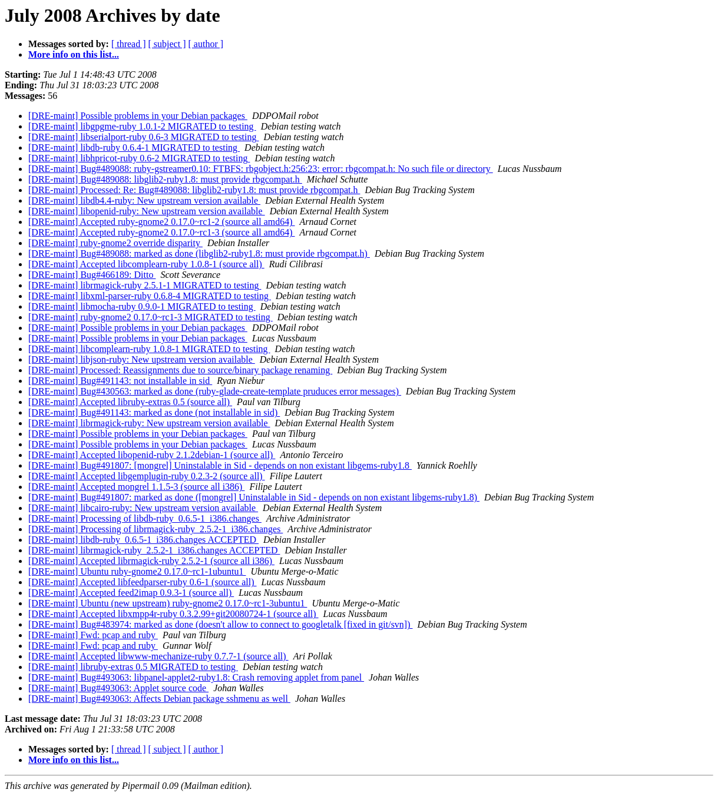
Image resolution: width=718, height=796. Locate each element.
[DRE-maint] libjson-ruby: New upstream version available (141, 359)
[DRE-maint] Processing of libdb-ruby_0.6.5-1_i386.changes (145, 518)
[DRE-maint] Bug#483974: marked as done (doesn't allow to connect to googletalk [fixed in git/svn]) (220, 624)
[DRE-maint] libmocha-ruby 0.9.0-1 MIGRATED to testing (142, 306)
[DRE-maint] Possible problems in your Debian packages (137, 116)
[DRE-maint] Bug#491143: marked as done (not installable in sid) (154, 412)
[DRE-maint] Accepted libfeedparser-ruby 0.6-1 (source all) (142, 582)
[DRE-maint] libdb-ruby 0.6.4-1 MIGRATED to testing (134, 147)
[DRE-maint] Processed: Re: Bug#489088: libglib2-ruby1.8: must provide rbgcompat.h (194, 190)
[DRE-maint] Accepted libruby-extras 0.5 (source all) (130, 402)
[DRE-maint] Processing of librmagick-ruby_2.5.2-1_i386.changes (155, 529)
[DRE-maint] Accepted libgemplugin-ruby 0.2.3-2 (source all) (146, 476)
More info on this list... (73, 54)
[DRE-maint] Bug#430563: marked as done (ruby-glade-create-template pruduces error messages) (214, 391)
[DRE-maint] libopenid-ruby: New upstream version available (146, 211)
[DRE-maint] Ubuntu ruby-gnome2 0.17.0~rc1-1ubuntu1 (137, 571)
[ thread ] (128, 44)
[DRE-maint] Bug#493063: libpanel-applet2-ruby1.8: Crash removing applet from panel (196, 677)
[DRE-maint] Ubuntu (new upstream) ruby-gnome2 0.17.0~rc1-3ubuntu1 (167, 603)
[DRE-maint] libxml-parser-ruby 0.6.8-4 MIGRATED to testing (149, 296)
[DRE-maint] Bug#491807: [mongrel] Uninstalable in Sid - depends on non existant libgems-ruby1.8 (220, 465)
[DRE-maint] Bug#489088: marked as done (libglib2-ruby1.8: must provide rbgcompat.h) (199, 253)
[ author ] (206, 44)
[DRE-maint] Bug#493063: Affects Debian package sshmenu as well (159, 699)
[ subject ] (167, 44)
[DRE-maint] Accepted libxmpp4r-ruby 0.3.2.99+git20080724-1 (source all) (173, 614)
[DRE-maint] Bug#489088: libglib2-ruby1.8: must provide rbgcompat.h (165, 179)
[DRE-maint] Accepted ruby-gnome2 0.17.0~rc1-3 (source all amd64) (161, 232)
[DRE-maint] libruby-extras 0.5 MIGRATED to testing (133, 667)
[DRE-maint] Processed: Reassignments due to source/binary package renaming (180, 370)
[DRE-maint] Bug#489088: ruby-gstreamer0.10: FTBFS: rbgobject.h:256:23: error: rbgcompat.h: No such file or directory (260, 169)
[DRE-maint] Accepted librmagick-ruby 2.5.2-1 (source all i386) (151, 561)
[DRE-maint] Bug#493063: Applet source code (118, 688)
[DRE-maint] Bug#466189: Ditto (91, 275)
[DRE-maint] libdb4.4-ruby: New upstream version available (144, 200)
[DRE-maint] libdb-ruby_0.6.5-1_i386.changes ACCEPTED (143, 540)
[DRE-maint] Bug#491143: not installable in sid (120, 381)
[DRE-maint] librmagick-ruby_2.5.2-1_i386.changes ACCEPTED (154, 550)
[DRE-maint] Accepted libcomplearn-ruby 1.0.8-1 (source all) (146, 264)
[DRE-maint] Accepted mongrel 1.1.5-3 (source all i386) (136, 487)
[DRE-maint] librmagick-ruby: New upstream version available (149, 423)
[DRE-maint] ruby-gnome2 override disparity (115, 243)
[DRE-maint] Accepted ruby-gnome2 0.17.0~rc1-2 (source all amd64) (161, 222)
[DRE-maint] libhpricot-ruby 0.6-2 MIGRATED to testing (139, 158)
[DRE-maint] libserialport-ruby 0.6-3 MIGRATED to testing (143, 137)
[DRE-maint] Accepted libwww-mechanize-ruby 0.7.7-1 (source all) (158, 656)
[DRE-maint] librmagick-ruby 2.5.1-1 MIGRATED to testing (145, 285)
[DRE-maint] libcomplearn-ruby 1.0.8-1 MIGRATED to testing (149, 349)
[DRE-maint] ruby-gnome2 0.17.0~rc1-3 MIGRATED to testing (150, 317)
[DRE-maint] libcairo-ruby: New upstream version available (143, 508)
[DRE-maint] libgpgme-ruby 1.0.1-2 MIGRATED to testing (142, 126)
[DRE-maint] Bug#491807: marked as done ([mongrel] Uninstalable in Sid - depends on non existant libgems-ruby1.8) (253, 497)
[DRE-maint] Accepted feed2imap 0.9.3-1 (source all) (131, 593)
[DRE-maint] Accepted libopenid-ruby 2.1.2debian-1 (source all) (151, 455)
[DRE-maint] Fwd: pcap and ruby (93, 635)
